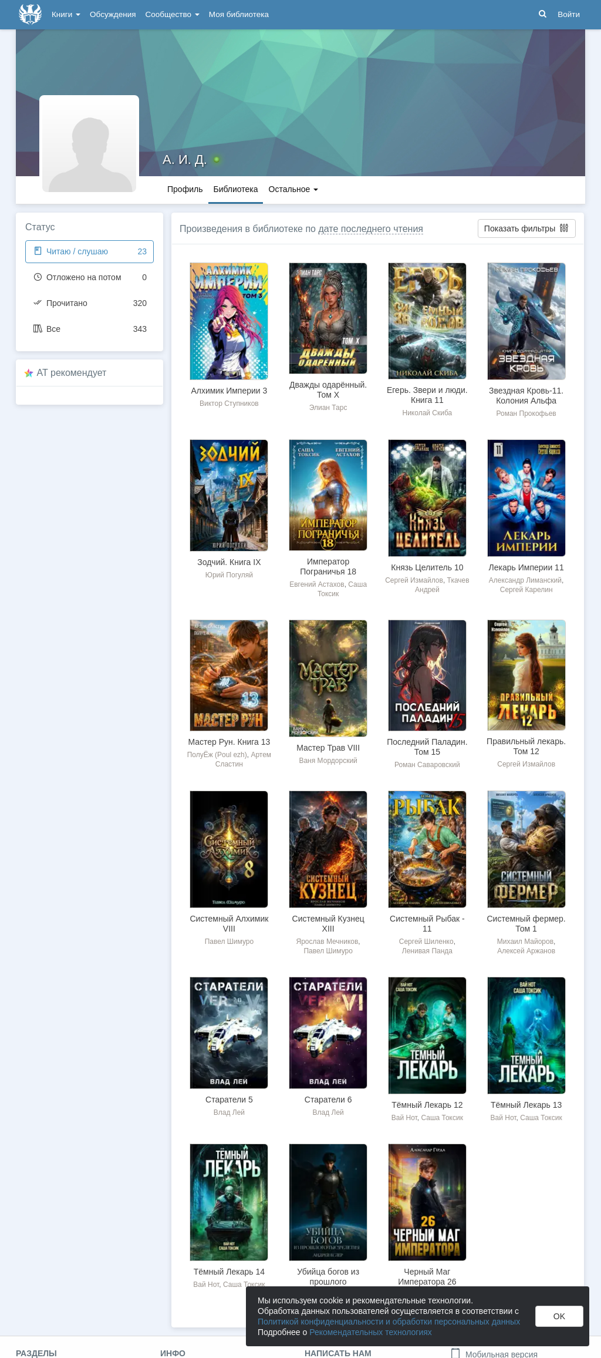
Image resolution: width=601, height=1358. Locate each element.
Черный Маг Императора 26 (427, 1276)
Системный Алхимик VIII (229, 923)
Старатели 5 (229, 1099)
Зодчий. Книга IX (229, 562)
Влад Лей (229, 1112)
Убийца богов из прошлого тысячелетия (328, 1281)
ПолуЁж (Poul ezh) (217, 755)
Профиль (184, 189)
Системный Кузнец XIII (328, 923)
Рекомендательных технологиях (370, 1332)
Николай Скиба (427, 413)
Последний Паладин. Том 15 (427, 747)
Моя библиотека (239, 14)
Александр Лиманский (525, 580)
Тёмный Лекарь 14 (229, 1271)
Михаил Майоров (525, 941)
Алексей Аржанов (526, 951)
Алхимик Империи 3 (229, 390)
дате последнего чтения (370, 229)
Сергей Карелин (526, 590)
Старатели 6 (328, 1099)
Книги (66, 14)
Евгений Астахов (317, 584)
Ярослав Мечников (327, 941)
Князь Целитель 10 (427, 567)
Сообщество (173, 14)
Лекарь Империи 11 (526, 567)
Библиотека (235, 189)
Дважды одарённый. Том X (328, 389)
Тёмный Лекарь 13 (526, 1105)
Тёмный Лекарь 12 (426, 1105)
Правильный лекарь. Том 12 (526, 746)
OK (559, 1316)
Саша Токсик (442, 1118)
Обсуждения (113, 14)
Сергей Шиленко (426, 941)
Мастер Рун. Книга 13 (229, 742)
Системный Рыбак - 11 (427, 923)
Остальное (294, 189)
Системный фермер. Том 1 (526, 923)
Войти (569, 14)
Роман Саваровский (427, 765)
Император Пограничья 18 (328, 566)
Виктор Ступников (229, 403)
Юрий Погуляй (229, 575)
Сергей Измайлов (414, 580)
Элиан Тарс (328, 408)
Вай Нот (404, 1118)
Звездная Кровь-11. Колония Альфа (526, 395)
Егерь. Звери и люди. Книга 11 (427, 395)
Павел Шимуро (229, 941)
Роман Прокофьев (526, 413)
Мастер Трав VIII (328, 747)
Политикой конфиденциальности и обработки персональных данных (389, 1321)
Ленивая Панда (427, 951)
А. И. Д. (185, 159)
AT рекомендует (72, 373)
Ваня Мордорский (328, 761)
